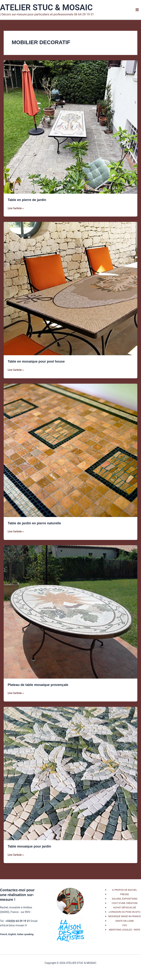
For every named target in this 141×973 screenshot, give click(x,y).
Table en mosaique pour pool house (36, 361)
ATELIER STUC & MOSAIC (46, 7)
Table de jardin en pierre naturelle (34, 523)
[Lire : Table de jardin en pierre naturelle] (70, 450)
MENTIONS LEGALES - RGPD (124, 929)
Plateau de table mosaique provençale (38, 685)
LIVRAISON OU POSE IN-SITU (124, 912)
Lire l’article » (16, 208)
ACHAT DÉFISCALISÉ (124, 907)
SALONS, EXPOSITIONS (124, 898)
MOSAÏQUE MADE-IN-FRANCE (124, 916)
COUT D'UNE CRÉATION (124, 903)
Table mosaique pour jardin (29, 846)
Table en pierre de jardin (27, 200)
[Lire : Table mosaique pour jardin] (70, 773)
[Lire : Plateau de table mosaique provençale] (70, 611)
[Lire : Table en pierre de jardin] (70, 126)
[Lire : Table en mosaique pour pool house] (70, 288)
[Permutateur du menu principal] (137, 10)
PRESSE (124, 894)
